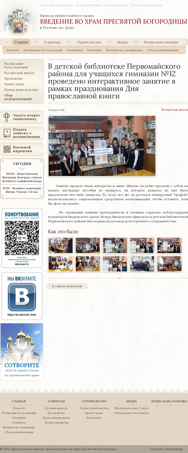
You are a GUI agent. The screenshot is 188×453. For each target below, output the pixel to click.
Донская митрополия (117, 5)
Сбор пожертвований (163, 50)
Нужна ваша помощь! (161, 42)
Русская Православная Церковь (56, 5)
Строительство (89, 42)
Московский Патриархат (89, 5)
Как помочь (94, 418)
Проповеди (13, 78)
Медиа (122, 42)
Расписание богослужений (43, 50)
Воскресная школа (175, 109)
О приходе (52, 42)
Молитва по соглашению (124, 50)
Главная (21, 42)
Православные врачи (56, 418)
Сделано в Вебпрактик (166, 449)
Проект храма (94, 413)
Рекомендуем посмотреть (132, 413)
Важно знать (14, 84)
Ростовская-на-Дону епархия (146, 5)
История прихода (56, 408)
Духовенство (56, 413)
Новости (13, 50)
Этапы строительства (94, 408)
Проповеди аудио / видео (132, 408)
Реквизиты (75, 50)
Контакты (94, 50)
